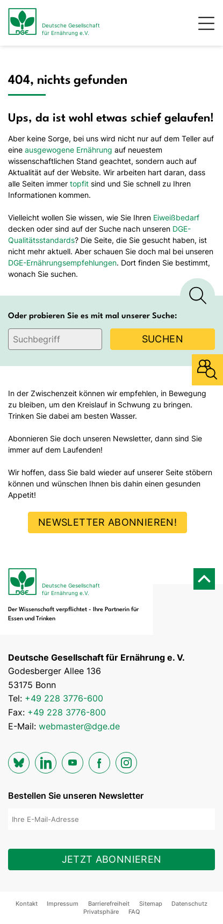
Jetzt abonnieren (112, 859)
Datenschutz (189, 903)
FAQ (134, 911)
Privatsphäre (101, 911)
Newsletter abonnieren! (107, 522)
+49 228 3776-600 (64, 698)
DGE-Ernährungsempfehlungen (62, 262)
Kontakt (27, 903)
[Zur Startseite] (54, 23)
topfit (79, 183)
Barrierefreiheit (109, 903)
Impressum (62, 903)
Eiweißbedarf (176, 217)
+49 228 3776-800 (66, 712)
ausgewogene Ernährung (68, 149)
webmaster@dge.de (79, 726)
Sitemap (150, 903)
